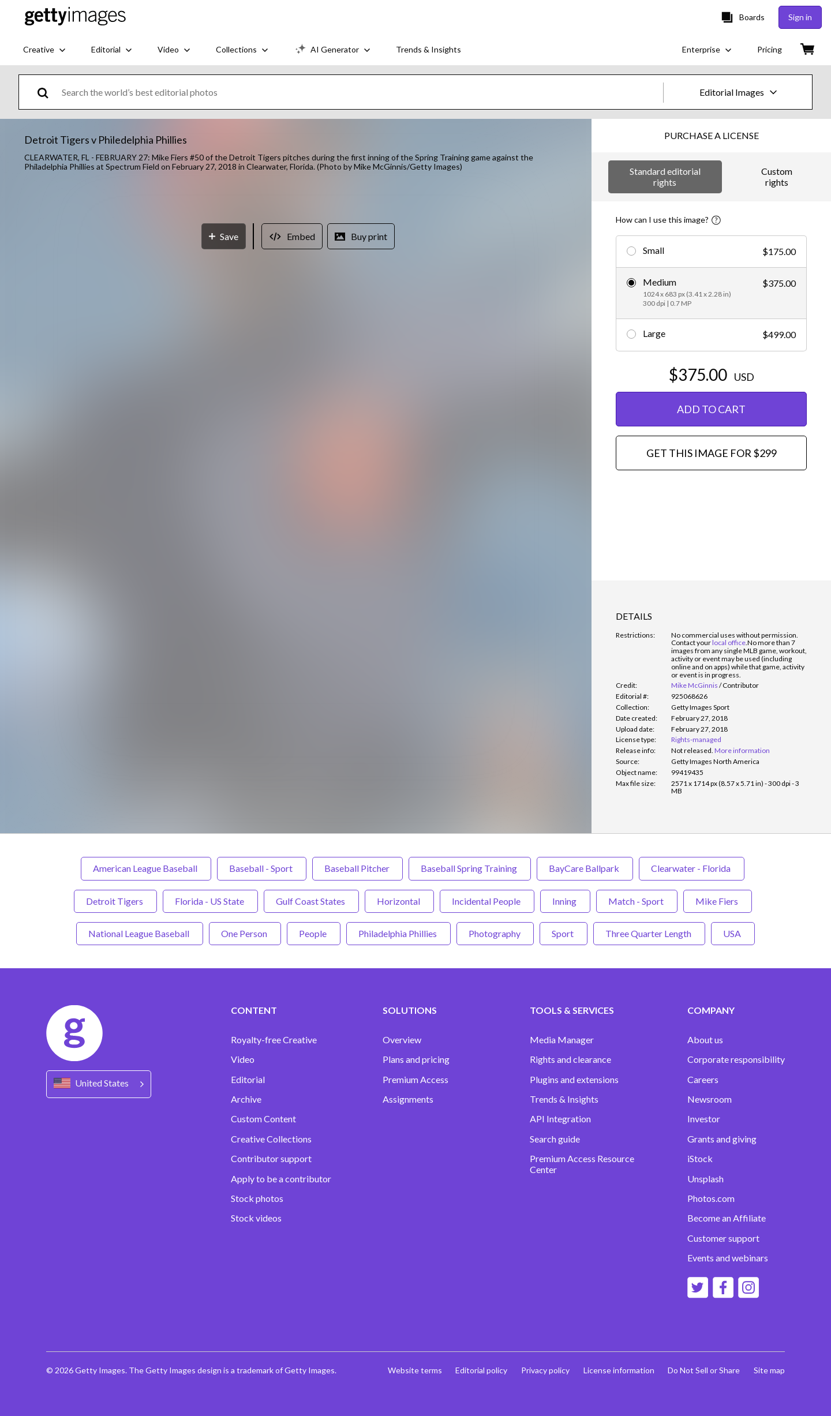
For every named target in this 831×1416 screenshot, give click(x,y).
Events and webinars (727, 1258)
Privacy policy (545, 1370)
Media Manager (562, 1040)
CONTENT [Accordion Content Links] (254, 1010)
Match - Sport (636, 901)
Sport (563, 933)
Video (242, 1059)
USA (733, 933)
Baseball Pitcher (357, 868)
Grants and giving (722, 1139)
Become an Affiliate (726, 1218)
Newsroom (709, 1099)
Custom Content (263, 1119)
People (313, 933)
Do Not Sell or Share (704, 1370)
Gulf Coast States (311, 901)
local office (729, 642)
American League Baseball (146, 868)
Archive (246, 1099)
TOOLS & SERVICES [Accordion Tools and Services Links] (572, 1010)
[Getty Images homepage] (75, 17)
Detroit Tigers (115, 901)
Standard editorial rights (665, 176)
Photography (495, 933)
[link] (692, 750)
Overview (402, 1040)
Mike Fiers (717, 901)
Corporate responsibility (736, 1059)
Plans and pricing (416, 1059)
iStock (700, 1158)
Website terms (414, 1370)
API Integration (560, 1119)
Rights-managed (696, 739)
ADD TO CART (711, 409)
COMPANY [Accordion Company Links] (711, 1010)
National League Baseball (139, 933)
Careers (702, 1079)
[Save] (223, 622)
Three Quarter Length (649, 933)
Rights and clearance (570, 1059)
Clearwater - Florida (691, 868)
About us (705, 1040)
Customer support (723, 1238)
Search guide (555, 1139)
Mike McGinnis (694, 685)
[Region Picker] (98, 1083)
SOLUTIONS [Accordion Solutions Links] (410, 1010)
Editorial (248, 1079)
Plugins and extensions (574, 1079)
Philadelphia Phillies (398, 933)
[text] (360, 92)
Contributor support (271, 1158)
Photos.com (711, 1198)
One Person (245, 933)
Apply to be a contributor (281, 1179)
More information (742, 750)
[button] (296, 391)
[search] (48, 92)
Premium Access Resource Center (582, 1163)
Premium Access (415, 1079)
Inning (565, 901)
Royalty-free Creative (274, 1040)
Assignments (408, 1099)
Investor (703, 1119)
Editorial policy (481, 1370)
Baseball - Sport (261, 868)
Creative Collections (271, 1139)
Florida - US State (210, 901)
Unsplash (705, 1179)
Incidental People (487, 901)
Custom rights (776, 176)
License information (618, 1370)
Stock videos (256, 1218)
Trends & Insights (564, 1099)
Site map (769, 1370)
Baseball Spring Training (470, 868)
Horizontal (399, 901)
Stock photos (257, 1198)
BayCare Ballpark (585, 868)
